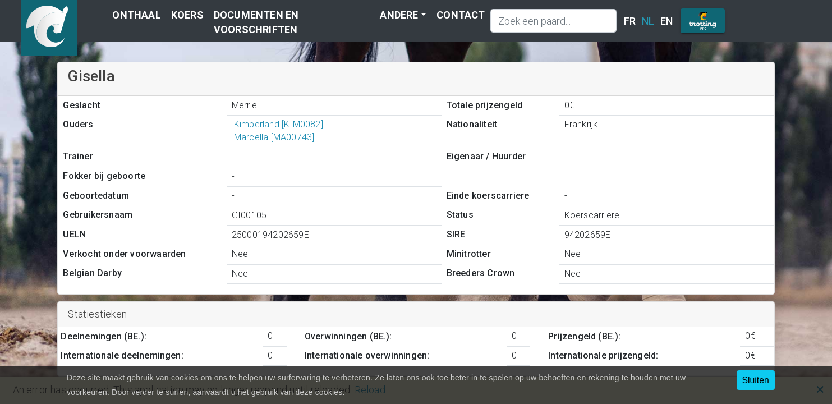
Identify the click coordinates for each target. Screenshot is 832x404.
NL (648, 21)
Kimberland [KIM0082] (277, 124)
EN (666, 21)
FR (630, 21)
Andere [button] (399, 15)
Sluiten (755, 380)
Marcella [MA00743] (273, 137)
